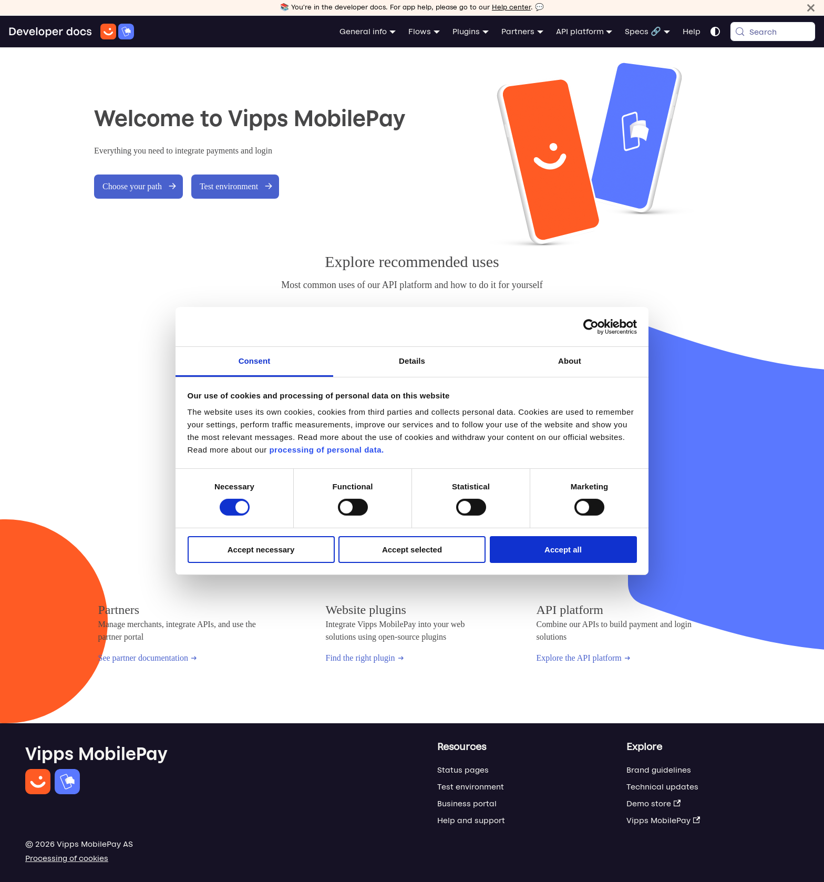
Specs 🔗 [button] (643, 31)
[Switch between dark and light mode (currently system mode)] (715, 31)
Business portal (467, 803)
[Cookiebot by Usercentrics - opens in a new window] (591, 326)
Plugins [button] (466, 31)
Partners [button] (517, 31)
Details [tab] (412, 360)
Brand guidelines (658, 770)
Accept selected (412, 549)
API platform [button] (580, 31)
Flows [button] (419, 31)
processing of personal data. (326, 449)
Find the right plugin (365, 657)
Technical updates (662, 787)
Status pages (463, 770)
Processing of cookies (66, 858)
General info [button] (363, 31)
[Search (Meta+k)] (773, 32)
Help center (511, 7)
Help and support (471, 820)
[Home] (71, 31)
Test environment (236, 186)
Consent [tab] (255, 360)
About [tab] (569, 360)
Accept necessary (261, 549)
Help (692, 31)
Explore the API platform (583, 657)
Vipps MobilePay (663, 820)
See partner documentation (147, 657)
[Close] (811, 7)
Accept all (563, 549)
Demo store (653, 803)
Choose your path (139, 186)
